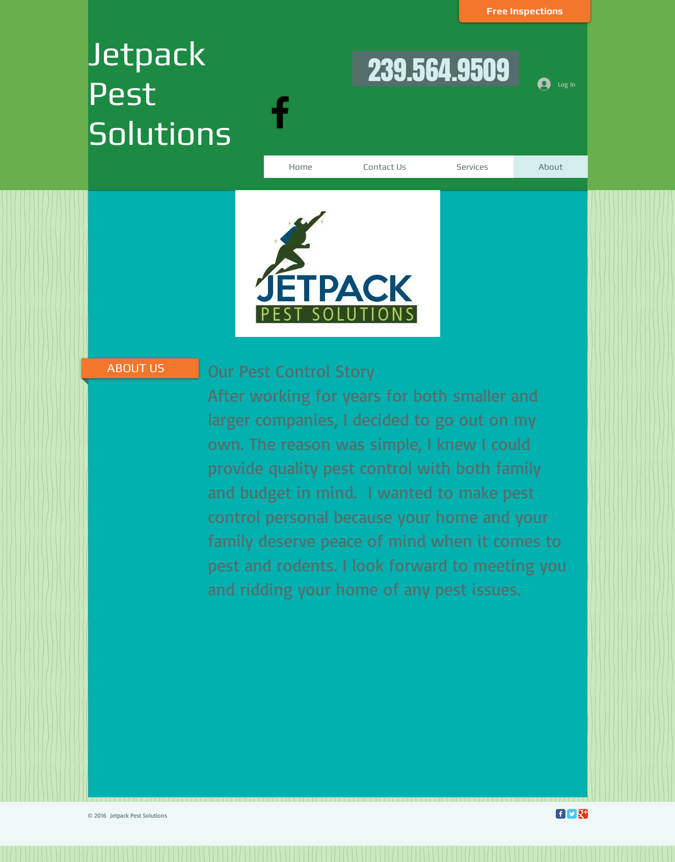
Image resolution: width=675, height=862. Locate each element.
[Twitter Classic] (572, 814)
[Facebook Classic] (560, 814)
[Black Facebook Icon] (280, 112)
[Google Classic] (583, 814)
